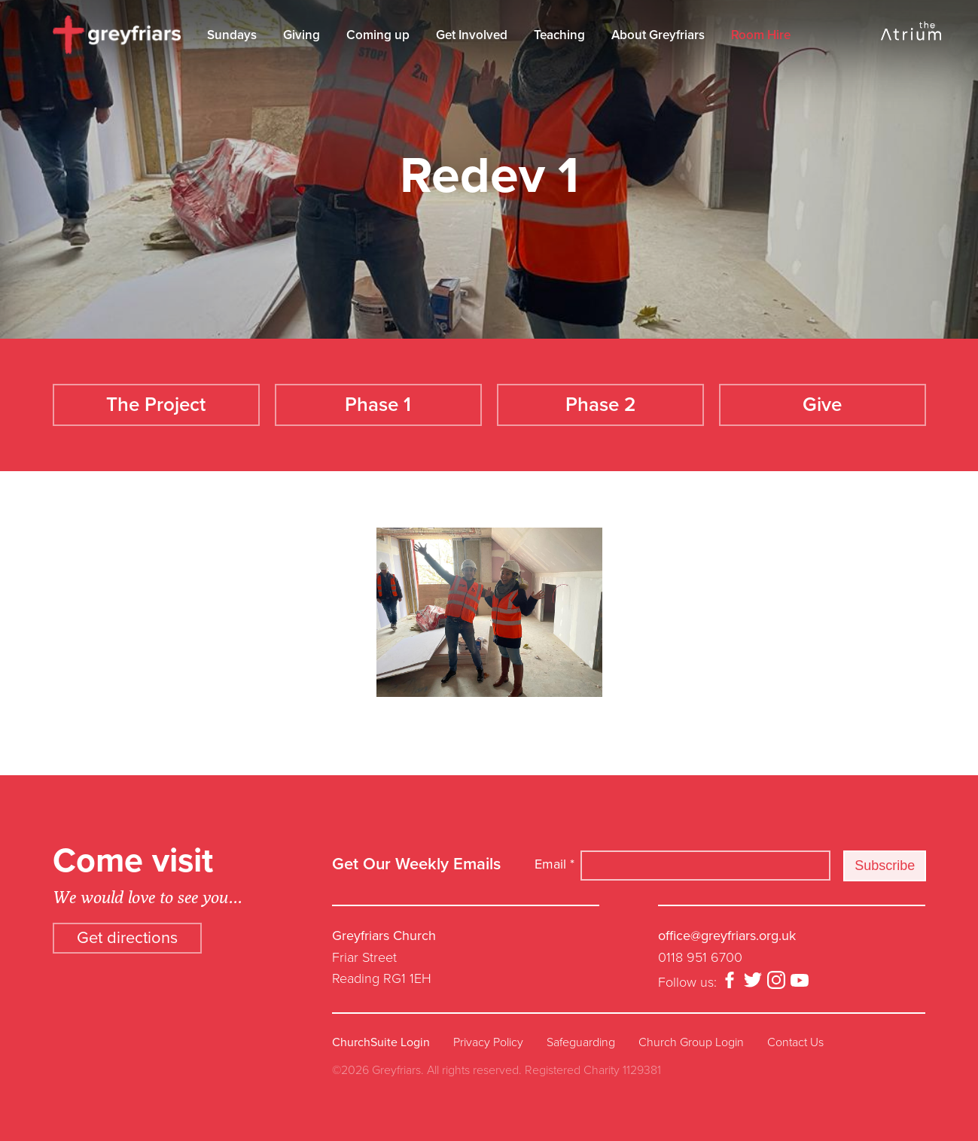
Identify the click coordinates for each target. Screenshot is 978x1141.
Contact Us (795, 1042)
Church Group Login (691, 1042)
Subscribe (885, 865)
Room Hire (761, 35)
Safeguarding (581, 1042)
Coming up (378, 35)
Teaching (559, 35)
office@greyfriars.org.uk (727, 935)
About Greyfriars (658, 35)
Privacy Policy (488, 1042)
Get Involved (471, 35)
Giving (301, 35)
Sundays (232, 35)
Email (554, 864)
